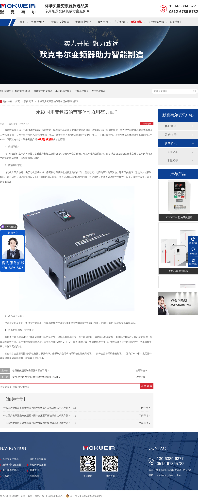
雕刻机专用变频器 (11, 464)
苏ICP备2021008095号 (51, 496)
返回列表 (147, 123)
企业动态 (172, 152)
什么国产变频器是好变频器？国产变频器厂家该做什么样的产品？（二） (40, 415)
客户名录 (171, 134)
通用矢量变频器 (38, 459)
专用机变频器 (83, 21)
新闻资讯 (136, 21)
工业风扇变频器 (63, 90)
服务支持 (103, 21)
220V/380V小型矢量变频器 (178, 218)
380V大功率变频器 (178, 272)
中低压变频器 (82, 90)
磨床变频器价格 (23, 90)
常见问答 (172, 160)
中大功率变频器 (10, 470)
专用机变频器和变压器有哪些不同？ (30, 370)
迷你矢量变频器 (10, 459)
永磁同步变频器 (60, 21)
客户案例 (119, 21)
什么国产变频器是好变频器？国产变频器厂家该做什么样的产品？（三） (40, 407)
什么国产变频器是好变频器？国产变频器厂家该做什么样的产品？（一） (40, 423)
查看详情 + (141, 370)
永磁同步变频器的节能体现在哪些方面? (57, 101)
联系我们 (175, 21)
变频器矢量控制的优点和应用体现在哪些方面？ (36, 376)
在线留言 (7, 475)
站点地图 (34, 475)
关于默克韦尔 (156, 21)
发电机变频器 (98, 90)
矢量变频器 (37, 21)
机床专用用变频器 (43, 90)
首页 (22, 21)
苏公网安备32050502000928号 (86, 496)
